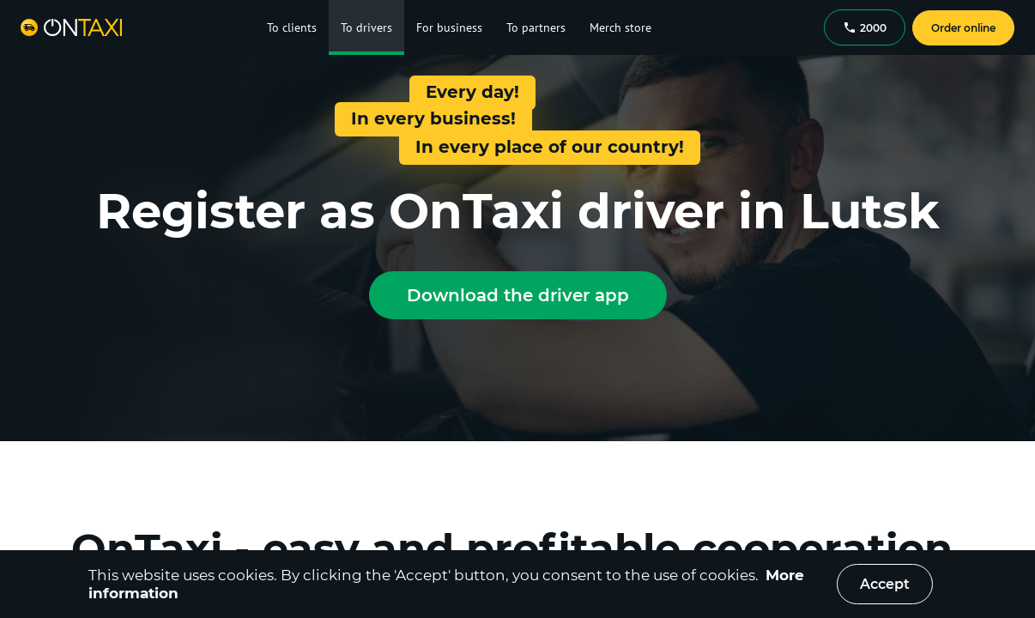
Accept (885, 584)
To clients (292, 27)
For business (449, 27)
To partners (536, 27)
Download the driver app (518, 295)
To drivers (366, 27)
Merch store (620, 27)
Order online (963, 27)
